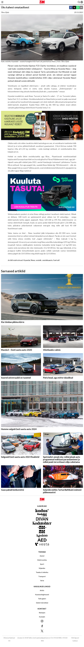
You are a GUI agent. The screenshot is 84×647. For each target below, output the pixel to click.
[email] (81, 7)
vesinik (38, 260)
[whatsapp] (77, 7)
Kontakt (42, 617)
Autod (42, 556)
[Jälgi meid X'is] (42, 631)
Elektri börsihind (42, 603)
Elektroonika (42, 560)
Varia (42, 580)
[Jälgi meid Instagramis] (42, 621)
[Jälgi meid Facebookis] (42, 626)
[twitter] (74, 7)
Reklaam (42, 613)
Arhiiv (42, 590)
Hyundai (26, 260)
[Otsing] (79, 2)
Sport (42, 564)
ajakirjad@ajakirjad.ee (43, 638)
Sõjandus (42, 568)
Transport (42, 576)
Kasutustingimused (42, 594)
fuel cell (56, 260)
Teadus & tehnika (42, 572)
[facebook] (71, 7)
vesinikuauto (47, 260)
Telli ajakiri (42, 599)
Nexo (33, 260)
